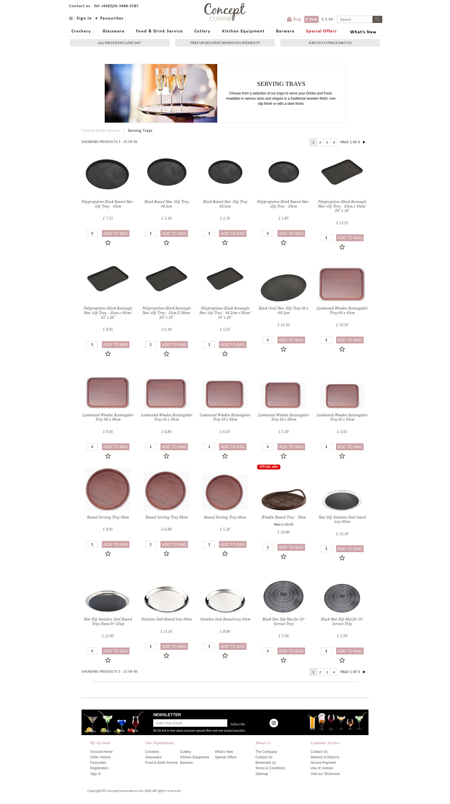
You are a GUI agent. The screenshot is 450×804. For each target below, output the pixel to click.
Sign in (84, 18)
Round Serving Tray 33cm (225, 517)
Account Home (101, 752)
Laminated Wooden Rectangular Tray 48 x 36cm (108, 417)
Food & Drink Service (159, 31)
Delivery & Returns (325, 757)
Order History (100, 757)
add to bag (115, 233)
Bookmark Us (265, 763)
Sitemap (261, 774)
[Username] (355, 19)
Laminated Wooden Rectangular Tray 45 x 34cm (166, 417)
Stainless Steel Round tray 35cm (225, 619)
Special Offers (321, 31)
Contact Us (263, 757)
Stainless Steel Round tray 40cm (166, 619)
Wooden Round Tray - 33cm (283, 517)
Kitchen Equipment (243, 31)
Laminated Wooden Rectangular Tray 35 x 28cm (283, 417)
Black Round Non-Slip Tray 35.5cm (225, 204)
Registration (99, 768)
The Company (266, 752)
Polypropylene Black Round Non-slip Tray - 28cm (283, 204)
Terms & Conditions (270, 768)
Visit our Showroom (325, 774)
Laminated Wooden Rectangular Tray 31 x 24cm (342, 417)
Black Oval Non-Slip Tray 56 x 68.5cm (284, 310)
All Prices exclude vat (119, 42)
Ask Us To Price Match (330, 42)
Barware (285, 31)
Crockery (81, 31)
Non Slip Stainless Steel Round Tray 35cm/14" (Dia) (108, 621)
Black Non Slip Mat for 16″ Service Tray (283, 621)
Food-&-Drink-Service (101, 131)
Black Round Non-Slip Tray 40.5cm (166, 204)
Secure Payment (323, 763)
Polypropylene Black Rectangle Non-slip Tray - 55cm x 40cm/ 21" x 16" (108, 312)
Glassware (113, 31)
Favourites (111, 18)
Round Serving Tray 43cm (108, 517)
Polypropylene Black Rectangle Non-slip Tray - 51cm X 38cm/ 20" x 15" (166, 312)
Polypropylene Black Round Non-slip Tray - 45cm (108, 204)
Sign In (95, 774)
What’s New (363, 32)
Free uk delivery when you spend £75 (225, 42)
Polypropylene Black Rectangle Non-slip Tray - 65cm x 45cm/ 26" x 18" (342, 206)
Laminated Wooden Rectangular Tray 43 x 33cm (225, 417)
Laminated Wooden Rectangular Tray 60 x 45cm (342, 310)
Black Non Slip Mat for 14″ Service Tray (342, 621)
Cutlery (202, 31)
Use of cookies (322, 768)
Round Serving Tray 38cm (167, 517)
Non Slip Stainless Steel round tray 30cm (342, 519)
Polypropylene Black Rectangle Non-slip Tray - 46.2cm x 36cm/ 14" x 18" (225, 312)
